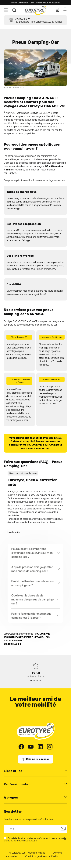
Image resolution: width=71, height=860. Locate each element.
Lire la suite (14, 532)
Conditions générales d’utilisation (42, 856)
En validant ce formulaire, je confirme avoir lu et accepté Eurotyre (35, 839)
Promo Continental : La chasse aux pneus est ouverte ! (35, 3)
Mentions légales (36, 852)
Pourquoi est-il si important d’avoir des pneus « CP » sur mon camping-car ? (32, 552)
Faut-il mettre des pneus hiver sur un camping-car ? (32, 583)
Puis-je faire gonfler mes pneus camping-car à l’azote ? (31, 615)
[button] (6, 10)
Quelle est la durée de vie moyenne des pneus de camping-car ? (32, 599)
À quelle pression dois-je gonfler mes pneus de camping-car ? (32, 569)
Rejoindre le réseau (37, 759)
